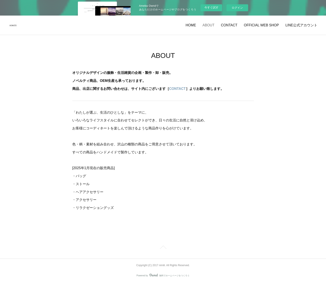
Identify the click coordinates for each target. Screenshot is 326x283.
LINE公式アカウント (301, 25)
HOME (191, 25)
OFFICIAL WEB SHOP (261, 25)
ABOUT (208, 25)
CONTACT (229, 25)
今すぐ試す (211, 7)
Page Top (163, 248)
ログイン (237, 7)
